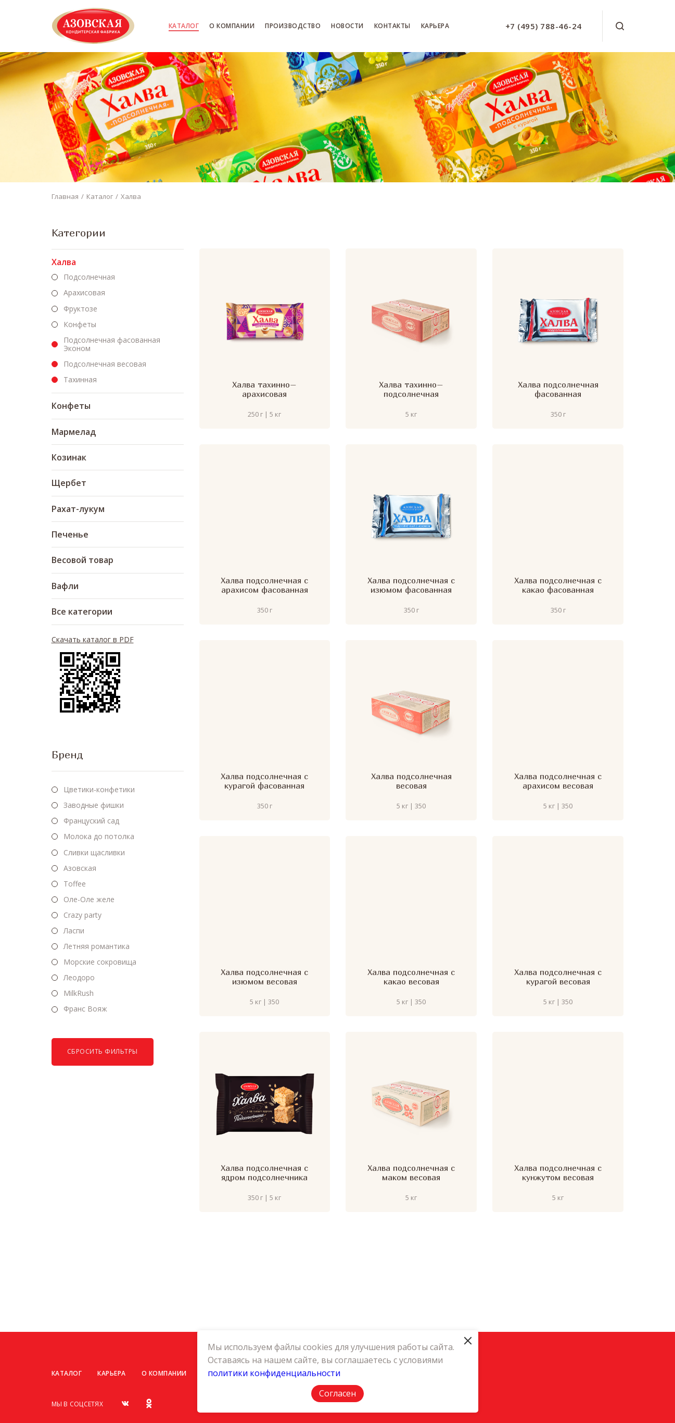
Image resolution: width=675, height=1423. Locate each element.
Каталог (184, 25)
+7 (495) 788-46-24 (543, 26)
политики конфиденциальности (274, 1373)
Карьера (435, 25)
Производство (293, 25)
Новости (347, 25)
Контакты (392, 25)
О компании (231, 25)
